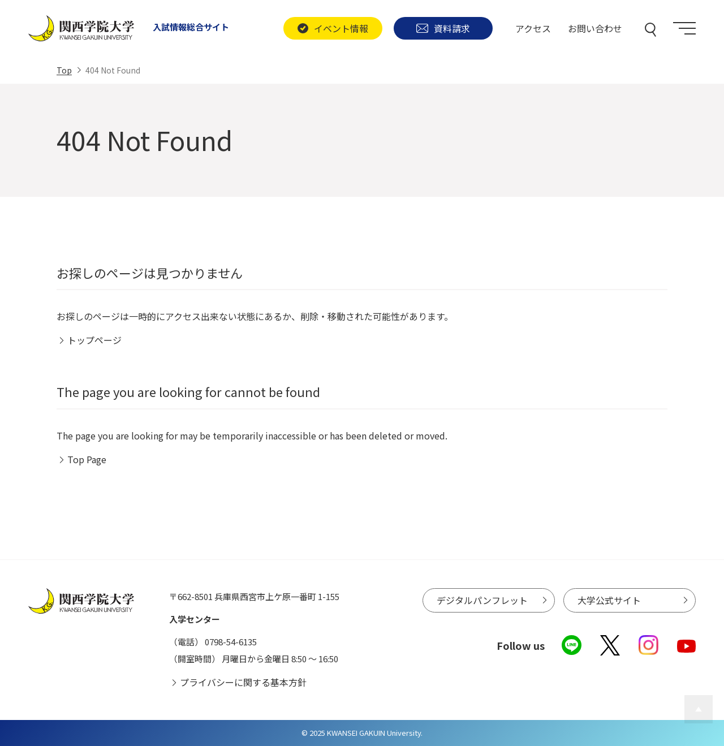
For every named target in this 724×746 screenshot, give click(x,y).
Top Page (86, 459)
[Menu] (684, 28)
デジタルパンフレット (482, 600)
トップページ (94, 340)
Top (64, 70)
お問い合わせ (595, 28)
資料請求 (443, 28)
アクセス (533, 28)
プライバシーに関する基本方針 (243, 682)
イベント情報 (333, 28)
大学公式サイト (609, 600)
